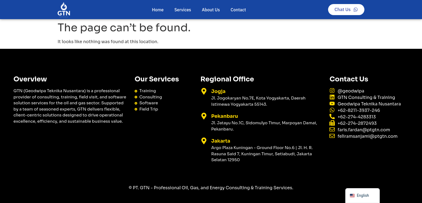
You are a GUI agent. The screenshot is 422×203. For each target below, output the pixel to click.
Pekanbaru (224, 116)
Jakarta (220, 141)
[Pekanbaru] (204, 116)
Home (158, 9)
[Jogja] (204, 91)
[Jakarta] (204, 140)
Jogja (218, 91)
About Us (211, 9)
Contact (238, 9)
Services (182, 9)
